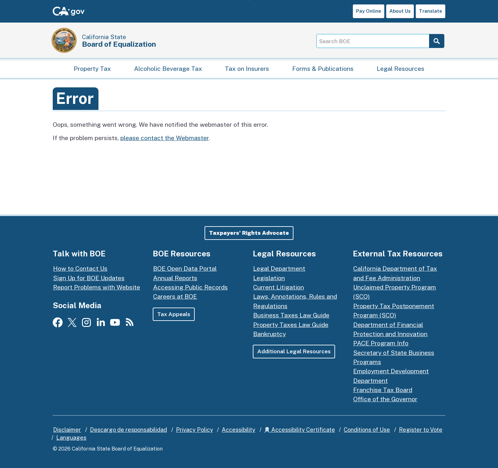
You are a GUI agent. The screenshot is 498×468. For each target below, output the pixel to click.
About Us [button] (400, 11)
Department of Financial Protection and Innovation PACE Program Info (390, 334)
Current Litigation (278, 287)
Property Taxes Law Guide (290, 324)
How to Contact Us (80, 268)
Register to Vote (420, 429)
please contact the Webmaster (164, 137)
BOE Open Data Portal (185, 268)
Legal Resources (400, 68)
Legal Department (279, 268)
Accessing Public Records (190, 287)
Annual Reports (175, 277)
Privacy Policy (194, 429)
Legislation (269, 277)
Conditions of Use (367, 429)
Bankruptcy (269, 333)
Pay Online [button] (368, 11)
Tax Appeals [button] (173, 314)
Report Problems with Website (96, 287)
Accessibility (238, 429)
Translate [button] (430, 11)
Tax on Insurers (247, 68)
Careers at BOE (175, 296)
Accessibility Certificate (299, 429)
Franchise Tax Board (382, 389)
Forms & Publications (322, 68)
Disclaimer (67, 429)
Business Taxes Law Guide (291, 315)
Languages (71, 437)
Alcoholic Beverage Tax (168, 68)
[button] (249, 233)
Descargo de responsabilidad (128, 429)
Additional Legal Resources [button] (294, 351)
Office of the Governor (385, 399)
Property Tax (92, 68)
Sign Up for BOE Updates (88, 277)
